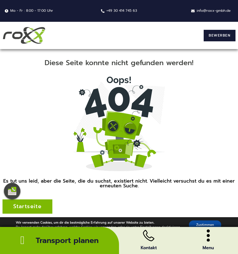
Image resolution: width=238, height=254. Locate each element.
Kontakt (149, 247)
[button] (219, 35)
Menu (208, 247)
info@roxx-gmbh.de (214, 10)
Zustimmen (205, 225)
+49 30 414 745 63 (121, 10)
